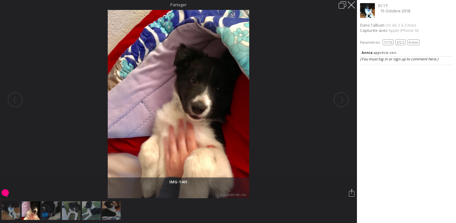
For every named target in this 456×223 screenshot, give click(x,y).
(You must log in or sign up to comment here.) (399, 59)
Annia (367, 52)
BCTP (383, 5)
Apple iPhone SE (404, 30)
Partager (178, 4)
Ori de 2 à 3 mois (400, 25)
